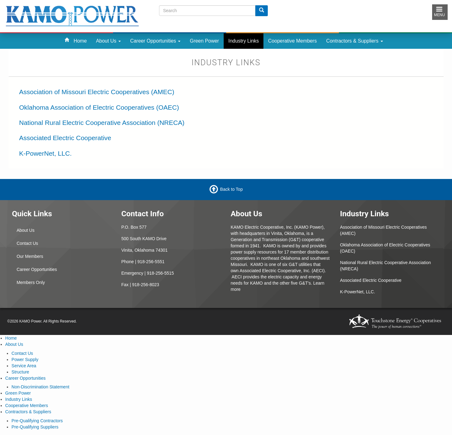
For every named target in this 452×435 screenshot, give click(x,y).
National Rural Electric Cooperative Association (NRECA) (102, 122)
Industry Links (243, 41)
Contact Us (27, 243)
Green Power (204, 41)
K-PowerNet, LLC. (45, 153)
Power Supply (24, 359)
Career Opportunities (155, 41)
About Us (108, 41)
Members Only (30, 282)
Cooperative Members (292, 41)
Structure (20, 371)
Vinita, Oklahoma (287, 233)
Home (80, 41)
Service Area (23, 365)
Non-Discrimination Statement (40, 386)
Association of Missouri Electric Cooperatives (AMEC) (97, 91)
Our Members (29, 256)
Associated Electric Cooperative (65, 137)
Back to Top (231, 189)
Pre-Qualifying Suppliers (34, 426)
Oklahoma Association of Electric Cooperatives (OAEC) (99, 107)
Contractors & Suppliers (354, 41)
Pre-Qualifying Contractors (37, 420)
